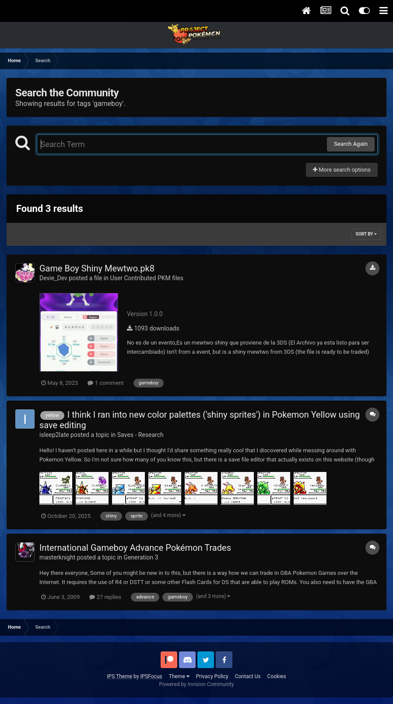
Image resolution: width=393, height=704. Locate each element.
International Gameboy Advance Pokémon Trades (135, 547)
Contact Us (248, 676)
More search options (342, 169)
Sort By (366, 234)
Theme (179, 676)
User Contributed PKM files (146, 278)
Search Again (351, 144)
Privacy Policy (212, 676)
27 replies (105, 597)
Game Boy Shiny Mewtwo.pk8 (96, 268)
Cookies (276, 676)
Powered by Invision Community (196, 684)
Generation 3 (140, 557)
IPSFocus (151, 676)
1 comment (105, 383)
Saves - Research (140, 434)
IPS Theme (119, 676)
